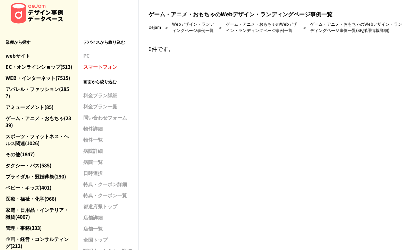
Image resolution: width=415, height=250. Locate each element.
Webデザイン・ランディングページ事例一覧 (193, 27)
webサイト (18, 55)
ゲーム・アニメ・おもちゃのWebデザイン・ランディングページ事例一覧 (261, 27)
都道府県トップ (100, 206)
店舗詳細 (93, 217)
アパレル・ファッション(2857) (37, 92)
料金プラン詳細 (100, 95)
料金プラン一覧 (100, 106)
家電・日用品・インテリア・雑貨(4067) (37, 213)
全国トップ (95, 239)
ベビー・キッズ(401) (28, 187)
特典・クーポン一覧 (105, 195)
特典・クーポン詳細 (105, 184)
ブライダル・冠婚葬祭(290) (36, 176)
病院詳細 (93, 150)
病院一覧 (93, 161)
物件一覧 (93, 139)
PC (86, 55)
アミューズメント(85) (29, 106)
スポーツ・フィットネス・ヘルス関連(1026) (37, 140)
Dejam (155, 27)
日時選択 (93, 172)
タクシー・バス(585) (28, 165)
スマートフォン (100, 66)
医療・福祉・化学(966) (31, 198)
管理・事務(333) (24, 227)
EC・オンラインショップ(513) (39, 66)
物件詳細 (93, 128)
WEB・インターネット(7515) (38, 77)
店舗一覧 (93, 228)
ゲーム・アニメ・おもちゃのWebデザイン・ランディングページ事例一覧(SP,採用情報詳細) (356, 27)
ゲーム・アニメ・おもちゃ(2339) (38, 121)
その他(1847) (20, 154)
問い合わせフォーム (105, 117)
